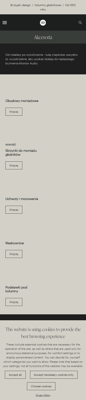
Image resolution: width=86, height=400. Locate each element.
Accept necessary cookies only (54, 374)
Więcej (13, 111)
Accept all (15, 374)
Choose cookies (41, 386)
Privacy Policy (43, 395)
